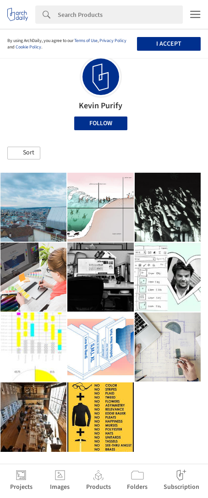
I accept (168, 43)
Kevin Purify (100, 105)
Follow (100, 123)
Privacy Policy (112, 40)
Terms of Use (86, 40)
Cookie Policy (28, 47)
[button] (23, 153)
